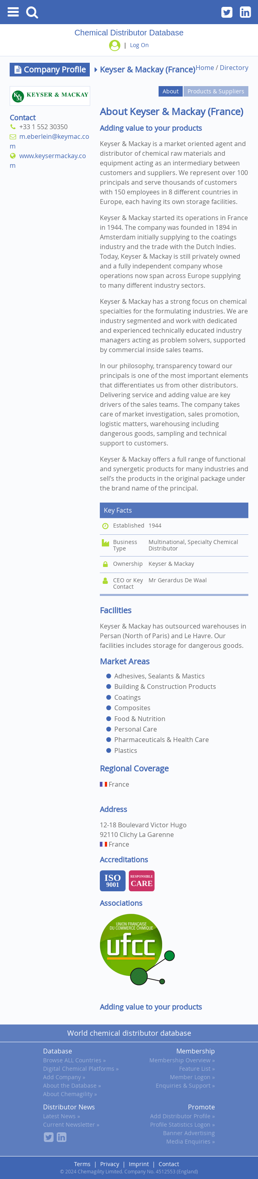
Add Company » (64, 1077)
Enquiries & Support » (185, 1085)
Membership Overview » (182, 1060)
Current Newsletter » (71, 1124)
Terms (82, 1164)
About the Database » (72, 1085)
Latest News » (61, 1116)
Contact (169, 1164)
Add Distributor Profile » (182, 1116)
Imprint (139, 1164)
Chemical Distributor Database (129, 32)
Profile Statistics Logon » (182, 1124)
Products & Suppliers (216, 91)
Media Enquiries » (190, 1141)
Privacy (109, 1164)
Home (205, 67)
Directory (234, 67)
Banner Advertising (189, 1133)
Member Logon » (192, 1077)
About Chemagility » (70, 1094)
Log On (139, 45)
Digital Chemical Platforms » (81, 1068)
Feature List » (197, 1068)
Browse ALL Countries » (74, 1060)
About (171, 91)
